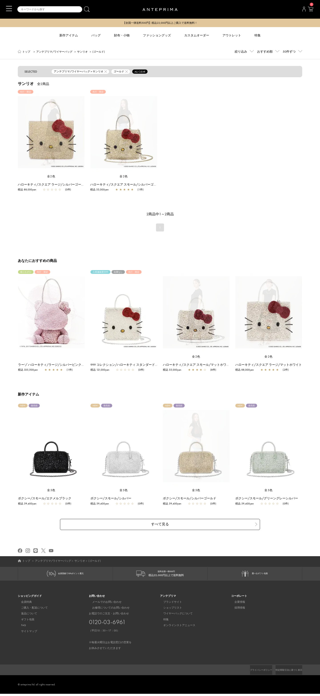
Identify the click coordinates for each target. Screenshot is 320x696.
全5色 (51, 490)
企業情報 (236, 604)
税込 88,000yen (27, 190)
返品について (26, 615)
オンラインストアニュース (176, 627)
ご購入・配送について (31, 610)
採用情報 (236, 610)
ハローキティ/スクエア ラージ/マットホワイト (271, 365)
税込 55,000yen (99, 190)
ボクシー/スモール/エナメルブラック (47, 499)
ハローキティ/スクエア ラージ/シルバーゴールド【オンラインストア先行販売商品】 (77, 185)
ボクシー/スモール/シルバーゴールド (191, 499)
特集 (162, 621)
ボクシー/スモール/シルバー (113, 499)
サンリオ (82, 52)
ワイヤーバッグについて (174, 615)
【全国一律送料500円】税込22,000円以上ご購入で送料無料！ (160, 23)
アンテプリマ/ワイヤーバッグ (54, 52)
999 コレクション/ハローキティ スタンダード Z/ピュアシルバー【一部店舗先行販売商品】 (156, 365)
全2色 (51, 177)
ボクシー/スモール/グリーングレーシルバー (269, 499)
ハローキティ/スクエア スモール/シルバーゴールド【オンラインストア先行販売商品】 (151, 185)
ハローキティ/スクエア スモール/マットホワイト (200, 365)
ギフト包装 (24, 621)
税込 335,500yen (30, 370)
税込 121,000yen (102, 370)
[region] (51, 132)
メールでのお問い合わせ (103, 604)
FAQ (20, 627)
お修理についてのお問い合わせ (107, 610)
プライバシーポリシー (253, 672)
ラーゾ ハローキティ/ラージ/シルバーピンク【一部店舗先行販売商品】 (70, 365)
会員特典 (23, 604)
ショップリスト (169, 610)
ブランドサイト (169, 604)
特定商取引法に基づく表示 (286, 672)
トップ (26, 52)
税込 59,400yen (29, 504)
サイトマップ (26, 633)
